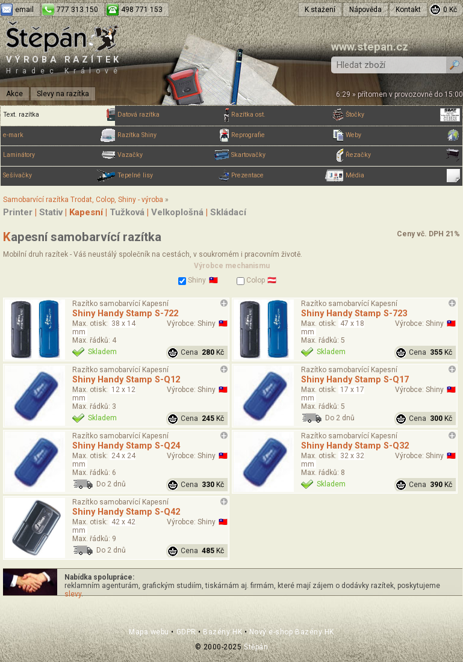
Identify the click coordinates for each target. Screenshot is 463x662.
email (24, 9)
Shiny (192, 280)
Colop (251, 280)
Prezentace (288, 175)
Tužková (127, 212)
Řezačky (403, 155)
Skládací (228, 212)
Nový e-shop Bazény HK (291, 632)
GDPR (186, 632)
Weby (403, 135)
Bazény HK (222, 632)
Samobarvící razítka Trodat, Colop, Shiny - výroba (83, 199)
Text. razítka (60, 114)
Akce (14, 94)
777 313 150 (77, 9)
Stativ (51, 212)
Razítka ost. (288, 114)
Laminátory (60, 155)
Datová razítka (174, 114)
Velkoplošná (177, 212)
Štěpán (256, 647)
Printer (18, 212)
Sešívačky (60, 175)
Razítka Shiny (174, 135)
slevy (72, 594)
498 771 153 (142, 9)
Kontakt (408, 9)
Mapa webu (149, 632)
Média (403, 175)
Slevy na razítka (63, 94)
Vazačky (174, 155)
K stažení (320, 9)
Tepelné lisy (174, 175)
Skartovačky (288, 155)
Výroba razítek (64, 64)
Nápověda (365, 9)
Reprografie (288, 135)
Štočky (403, 114)
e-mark (60, 135)
